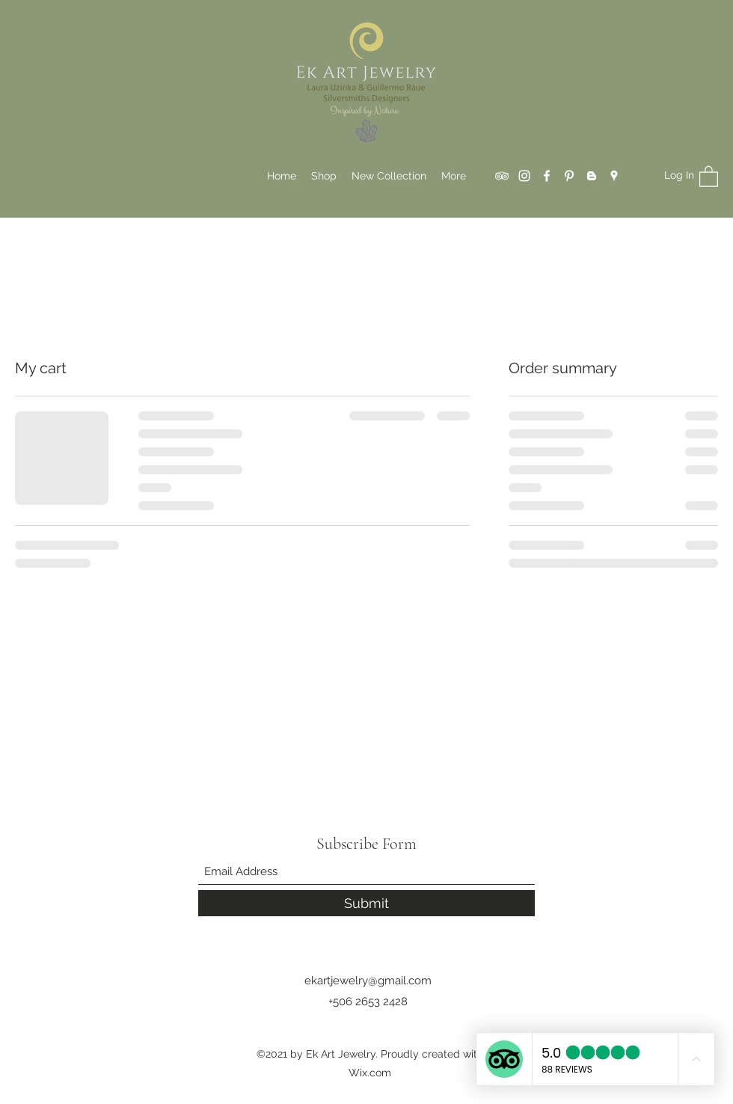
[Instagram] (524, 175)
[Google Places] (614, 175)
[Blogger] (591, 175)
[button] (708, 176)
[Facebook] (546, 175)
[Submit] (366, 903)
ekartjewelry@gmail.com (368, 980)
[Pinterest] (569, 175)
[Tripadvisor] (501, 175)
